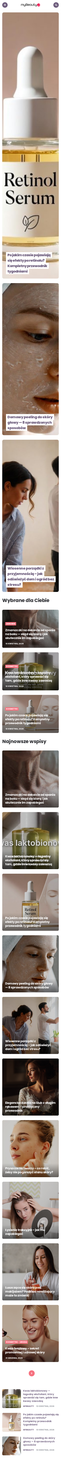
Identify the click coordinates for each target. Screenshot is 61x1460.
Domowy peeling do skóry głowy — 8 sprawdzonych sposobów (31, 422)
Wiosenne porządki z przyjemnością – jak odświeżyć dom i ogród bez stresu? (28, 576)
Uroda (23, 1342)
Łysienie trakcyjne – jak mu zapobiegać (25, 1232)
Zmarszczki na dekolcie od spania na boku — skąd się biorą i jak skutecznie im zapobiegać (30, 634)
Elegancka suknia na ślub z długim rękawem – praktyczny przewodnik (30, 1107)
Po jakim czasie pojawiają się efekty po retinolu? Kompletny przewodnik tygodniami (30, 263)
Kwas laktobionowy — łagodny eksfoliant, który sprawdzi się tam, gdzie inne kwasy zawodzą (28, 677)
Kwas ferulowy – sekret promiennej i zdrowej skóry (25, 1350)
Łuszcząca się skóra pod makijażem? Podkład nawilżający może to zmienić (30, 1291)
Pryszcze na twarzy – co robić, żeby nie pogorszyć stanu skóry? (29, 1170)
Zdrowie (10, 624)
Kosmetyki (12, 666)
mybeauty (28, 1406)
